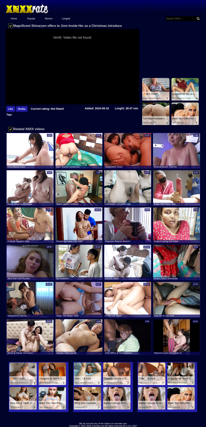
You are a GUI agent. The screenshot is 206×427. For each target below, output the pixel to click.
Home (14, 18)
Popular (31, 18)
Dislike (22, 109)
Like (10, 109)
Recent (48, 18)
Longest (66, 18)
